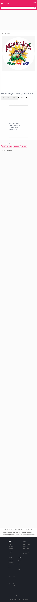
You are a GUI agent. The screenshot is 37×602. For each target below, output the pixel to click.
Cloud (10, 576)
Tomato (10, 550)
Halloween (11, 562)
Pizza (10, 544)
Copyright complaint (23, 97)
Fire (9, 578)
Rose (14, 579)
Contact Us (16, 599)
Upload (34, 2)
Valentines (11, 565)
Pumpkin (10, 551)
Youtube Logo (26, 548)
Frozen (19, 560)
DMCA (20, 599)
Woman (19, 565)
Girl (18, 562)
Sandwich (11, 546)
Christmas (11, 560)
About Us (11, 599)
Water (14, 581)
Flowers (14, 578)
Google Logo (25, 553)
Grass (10, 579)
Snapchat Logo (26, 551)
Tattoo (14, 585)
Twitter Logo (25, 546)
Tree (9, 583)
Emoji (14, 576)
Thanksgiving (11, 564)
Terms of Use (25, 599)
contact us (3, 94)
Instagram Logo (26, 544)
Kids (19, 569)
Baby (19, 564)
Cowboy (19, 567)
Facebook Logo (26, 550)
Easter (10, 567)
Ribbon (14, 583)
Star (9, 581)
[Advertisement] (18, 20)
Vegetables (11, 548)
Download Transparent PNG (9, 97)
